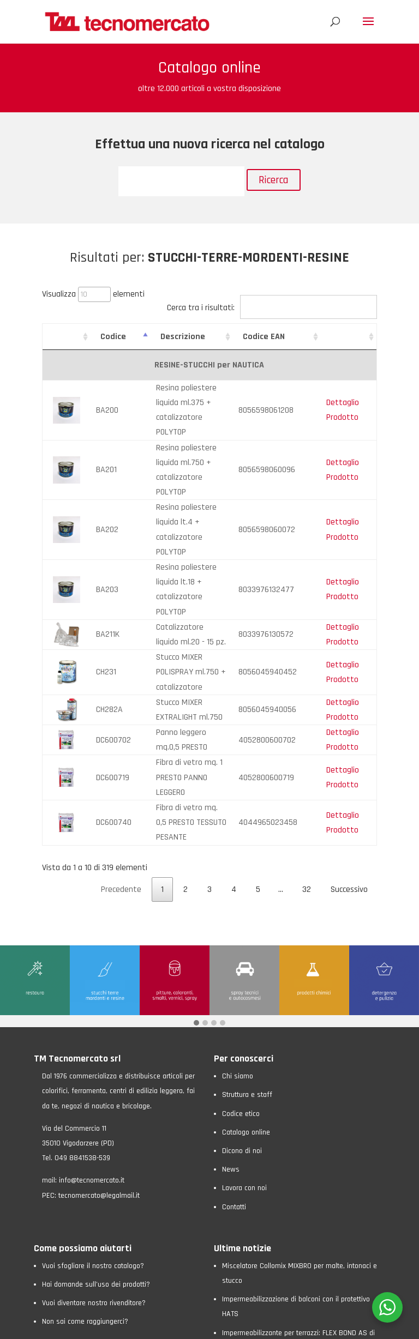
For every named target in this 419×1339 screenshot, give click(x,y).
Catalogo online (246, 969)
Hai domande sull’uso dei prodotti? (96, 1121)
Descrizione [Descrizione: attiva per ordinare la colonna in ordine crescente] (162, 336)
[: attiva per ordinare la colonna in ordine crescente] (62, 337)
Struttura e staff (247, 932)
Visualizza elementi (93, 294)
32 (306, 726)
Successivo (349, 726)
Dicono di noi (242, 988)
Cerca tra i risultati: (272, 307)
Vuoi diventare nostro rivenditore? (94, 1140)
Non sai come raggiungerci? (85, 1158)
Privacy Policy (97, 1325)
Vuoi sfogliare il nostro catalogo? (93, 1103)
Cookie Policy (143, 1325)
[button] (196, 860)
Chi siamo (237, 913)
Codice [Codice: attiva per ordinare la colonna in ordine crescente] (103, 336)
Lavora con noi (244, 1025)
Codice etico (241, 951)
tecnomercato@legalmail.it (99, 1032)
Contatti (234, 1043)
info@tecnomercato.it (91, 1017)
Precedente (121, 726)
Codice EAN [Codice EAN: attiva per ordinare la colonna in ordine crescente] (285, 336)
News (231, 1006)
